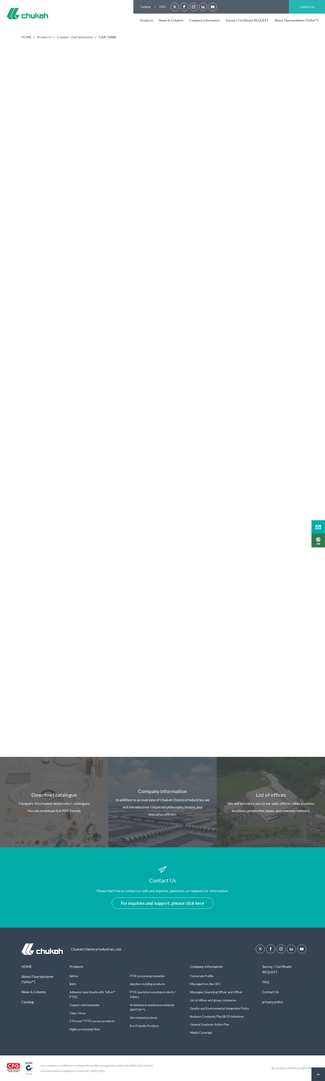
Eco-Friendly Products (144, 1026)
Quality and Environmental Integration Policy (219, 1008)
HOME (26, 37)
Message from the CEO (205, 984)
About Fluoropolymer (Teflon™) (296, 20)
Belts (73, 984)
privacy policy (272, 1002)
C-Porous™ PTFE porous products (92, 1021)
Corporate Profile (201, 976)
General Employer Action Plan (209, 1024)
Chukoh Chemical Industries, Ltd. (27, 13)
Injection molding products (147, 984)
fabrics (74, 976)
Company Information (204, 20)
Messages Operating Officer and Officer (216, 992)
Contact (318, 527)
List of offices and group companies (213, 1000)
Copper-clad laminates (75, 37)
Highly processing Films (85, 1029)
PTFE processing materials (147, 976)
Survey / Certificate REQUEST (247, 20)
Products (146, 20)
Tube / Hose (78, 1013)
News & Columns (171, 20)
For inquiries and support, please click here (162, 903)
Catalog (145, 7)
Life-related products (144, 1017)
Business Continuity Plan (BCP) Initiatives (217, 1016)
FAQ (162, 7)
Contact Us (307, 7)
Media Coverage (201, 1032)
